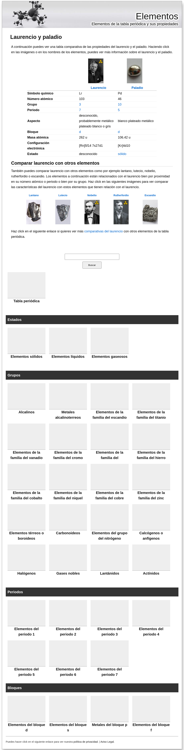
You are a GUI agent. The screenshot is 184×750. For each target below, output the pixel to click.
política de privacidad (85, 741)
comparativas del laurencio (103, 231)
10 (119, 104)
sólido (122, 154)
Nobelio (91, 195)
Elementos (157, 16)
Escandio (150, 195)
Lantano (34, 195)
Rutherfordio (121, 195)
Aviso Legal (107, 741)
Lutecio (62, 195)
